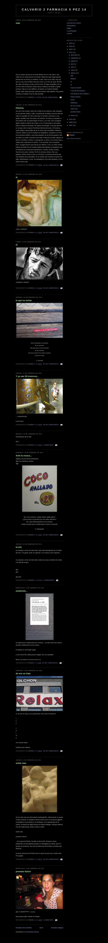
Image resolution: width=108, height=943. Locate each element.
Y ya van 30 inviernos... (27, 376)
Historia (20, 108)
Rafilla (69, 28)
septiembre (75, 58)
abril (72, 67)
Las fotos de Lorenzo (74, 23)
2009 (71, 122)
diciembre (74, 55)
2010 (71, 119)
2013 (71, 46)
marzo (73, 70)
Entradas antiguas (57, 928)
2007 (71, 125)
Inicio (41, 928)
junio (72, 64)
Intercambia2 (71, 25)
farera (72, 135)
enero (73, 115)
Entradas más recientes (24, 928)
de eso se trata (23, 673)
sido (18, 23)
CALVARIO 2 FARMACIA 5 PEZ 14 (54, 9)
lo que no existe (24, 300)
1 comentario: (48, 445)
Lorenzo (69, 33)
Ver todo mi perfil (74, 138)
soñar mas (21, 763)
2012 (71, 49)
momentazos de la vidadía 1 (80, 94)
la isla (19, 547)
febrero (73, 73)
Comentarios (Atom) (32, 932)
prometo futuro (23, 871)
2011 (71, 52)
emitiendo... (21, 591)
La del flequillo (71, 31)
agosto (73, 61)
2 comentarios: (49, 580)
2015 (71, 43)
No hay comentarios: (50, 97)
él (17, 177)
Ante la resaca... (24, 455)
